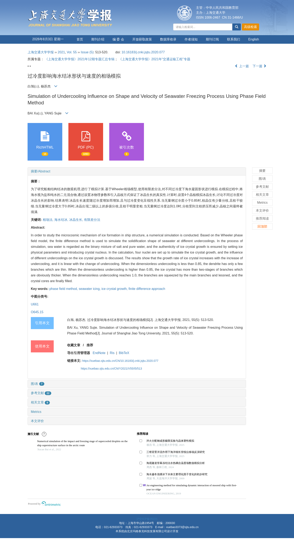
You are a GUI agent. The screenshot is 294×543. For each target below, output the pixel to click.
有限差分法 (92, 219)
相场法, (48, 219)
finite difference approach (146, 288)
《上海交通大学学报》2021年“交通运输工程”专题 (154, 59)
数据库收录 (168, 39)
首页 (80, 39)
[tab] (137, 171)
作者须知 (191, 39)
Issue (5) (87, 52)
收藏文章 (73, 345)
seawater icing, (90, 288)
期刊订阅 (212, 39)
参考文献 (41, 393)
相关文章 (40, 402)
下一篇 (259, 66)
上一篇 (242, 66)
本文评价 (37, 421)
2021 (61, 52)
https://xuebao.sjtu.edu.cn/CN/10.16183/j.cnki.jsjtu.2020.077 (120, 360)
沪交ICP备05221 (147, 519)
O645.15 (37, 312)
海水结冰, (61, 219)
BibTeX (124, 353)
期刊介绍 (97, 39)
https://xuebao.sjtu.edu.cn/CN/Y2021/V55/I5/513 (111, 368)
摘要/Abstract (40, 171)
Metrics (36, 411)
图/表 (37, 383)
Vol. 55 (72, 52)
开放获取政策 (142, 39)
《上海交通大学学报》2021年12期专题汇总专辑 (79, 59)
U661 (35, 304)
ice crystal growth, (114, 288)
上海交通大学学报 (41, 52)
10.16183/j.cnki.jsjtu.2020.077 (143, 52)
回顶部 (262, 226)
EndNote (99, 353)
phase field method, (64, 288)
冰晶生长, (76, 219)
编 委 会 (118, 39)
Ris (112, 353)
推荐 (90, 345)
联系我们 (233, 39)
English (253, 39)
